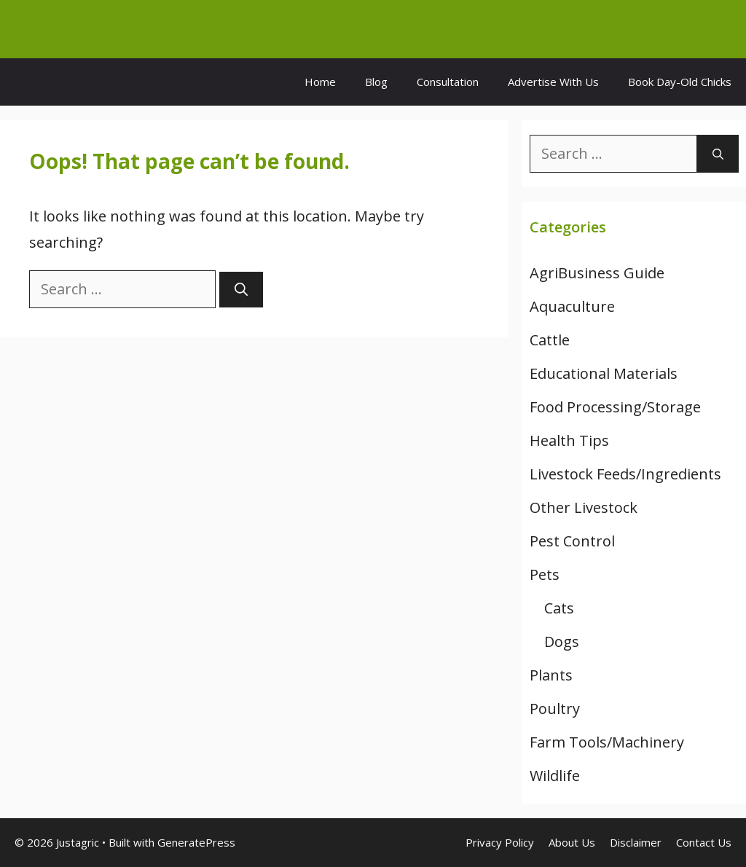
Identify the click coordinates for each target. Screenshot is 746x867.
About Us (572, 842)
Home (320, 81)
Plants (551, 675)
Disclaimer (635, 842)
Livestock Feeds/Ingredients (625, 474)
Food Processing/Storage (615, 407)
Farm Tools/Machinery (607, 742)
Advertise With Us (553, 81)
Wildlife (555, 775)
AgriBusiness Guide (597, 273)
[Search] (241, 289)
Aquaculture (572, 306)
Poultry (555, 708)
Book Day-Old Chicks (679, 81)
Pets (545, 574)
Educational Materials (604, 373)
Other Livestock (583, 507)
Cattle (550, 340)
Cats (559, 608)
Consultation (448, 81)
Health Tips (569, 440)
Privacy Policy (500, 842)
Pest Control (572, 541)
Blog (376, 81)
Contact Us (703, 842)
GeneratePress (196, 842)
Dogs (561, 641)
